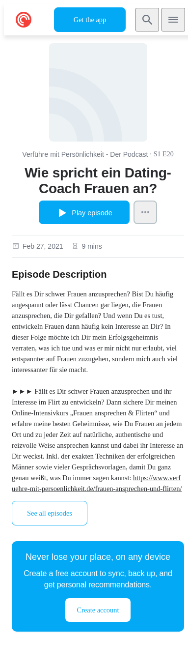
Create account (98, 610)
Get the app (90, 20)
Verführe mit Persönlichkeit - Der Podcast (85, 154)
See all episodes (49, 513)
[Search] (147, 19)
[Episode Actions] (145, 212)
